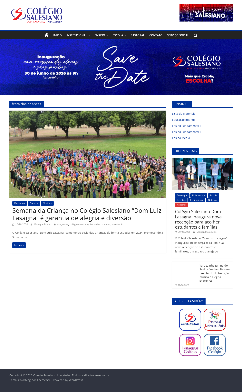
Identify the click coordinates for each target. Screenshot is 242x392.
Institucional (76, 35)
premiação (117, 224)
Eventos (34, 203)
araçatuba (62, 224)
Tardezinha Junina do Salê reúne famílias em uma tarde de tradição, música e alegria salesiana (214, 273)
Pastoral (138, 35)
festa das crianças (100, 224)
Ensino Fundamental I (186, 126)
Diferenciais (198, 195)
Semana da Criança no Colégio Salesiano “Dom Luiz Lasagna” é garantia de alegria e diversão (86, 214)
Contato (155, 35)
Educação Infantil (183, 120)
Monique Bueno (43, 224)
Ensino (100, 35)
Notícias (47, 203)
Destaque (19, 203)
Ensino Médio (181, 138)
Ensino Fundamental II (186, 132)
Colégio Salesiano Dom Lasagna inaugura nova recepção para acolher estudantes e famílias (198, 219)
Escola (118, 35)
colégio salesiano (79, 224)
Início (57, 35)
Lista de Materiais (183, 113)
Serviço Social (178, 35)
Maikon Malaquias (207, 231)
